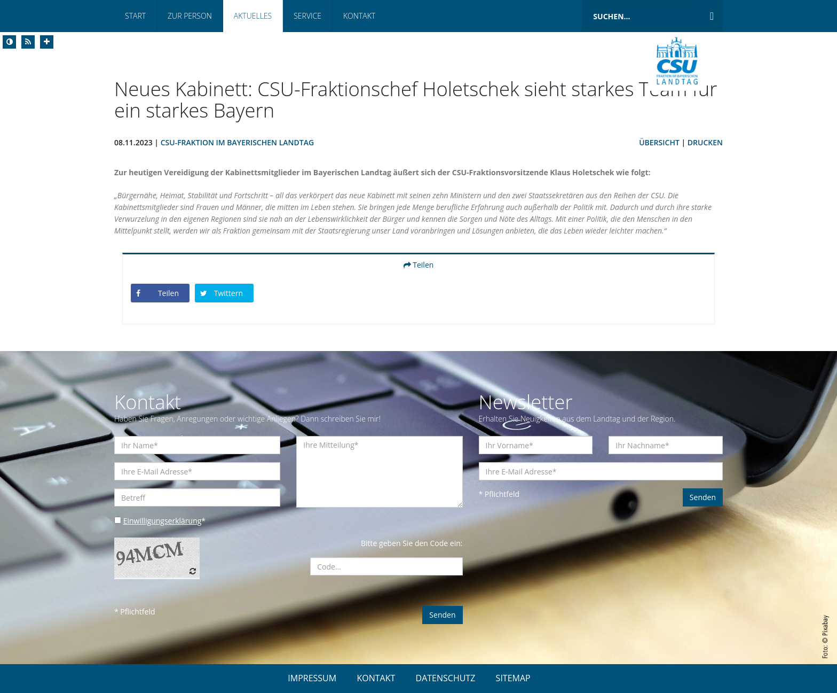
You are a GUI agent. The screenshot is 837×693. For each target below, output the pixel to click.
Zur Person (190, 16)
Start (135, 16)
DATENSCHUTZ (446, 678)
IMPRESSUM (312, 678)
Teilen (419, 265)
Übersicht (659, 142)
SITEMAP (513, 678)
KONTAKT (376, 678)
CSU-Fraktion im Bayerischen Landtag (237, 142)
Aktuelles (253, 16)
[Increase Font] (46, 42)
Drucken (705, 142)
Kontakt (359, 16)
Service (307, 16)
